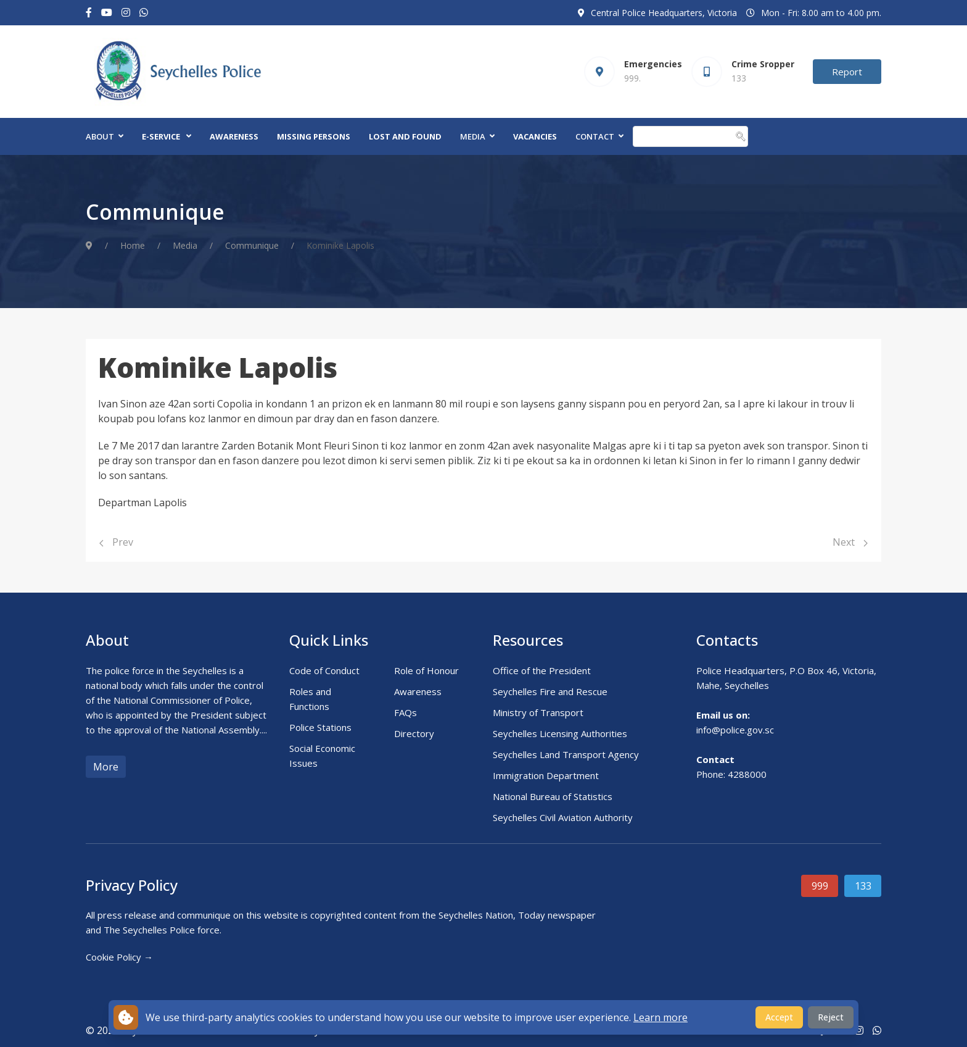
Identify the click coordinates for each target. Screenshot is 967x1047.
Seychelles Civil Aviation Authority (563, 817)
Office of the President (542, 670)
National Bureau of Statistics (552, 796)
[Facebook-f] (89, 13)
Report (847, 71)
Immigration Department (546, 775)
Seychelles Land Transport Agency (566, 754)
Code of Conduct (324, 670)
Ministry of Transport (538, 712)
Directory (414, 733)
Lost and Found (405, 136)
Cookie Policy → (119, 957)
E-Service (161, 136)
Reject (831, 1017)
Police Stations (320, 727)
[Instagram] (125, 13)
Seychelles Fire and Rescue (550, 691)
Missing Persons (313, 136)
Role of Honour (426, 670)
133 (863, 886)
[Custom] (143, 13)
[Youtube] (106, 13)
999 (820, 886)
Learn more (660, 1017)
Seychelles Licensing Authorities (560, 733)
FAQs (405, 712)
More (105, 767)
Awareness (234, 136)
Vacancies (535, 136)
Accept (779, 1017)
